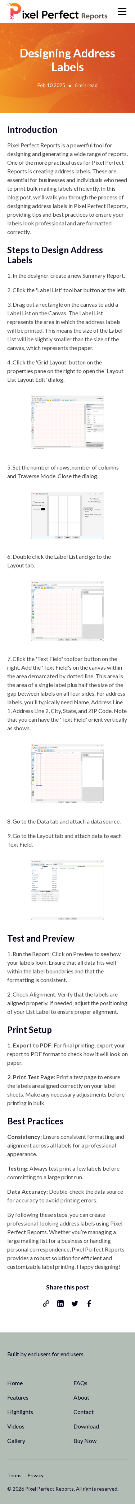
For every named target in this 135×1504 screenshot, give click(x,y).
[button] (120, 11)
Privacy (35, 1475)
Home (15, 1382)
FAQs (80, 1382)
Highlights (20, 1411)
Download (86, 1426)
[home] (57, 12)
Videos (15, 1426)
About (81, 1397)
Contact (83, 1411)
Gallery (16, 1440)
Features (17, 1397)
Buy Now (84, 1440)
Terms (14, 1475)
